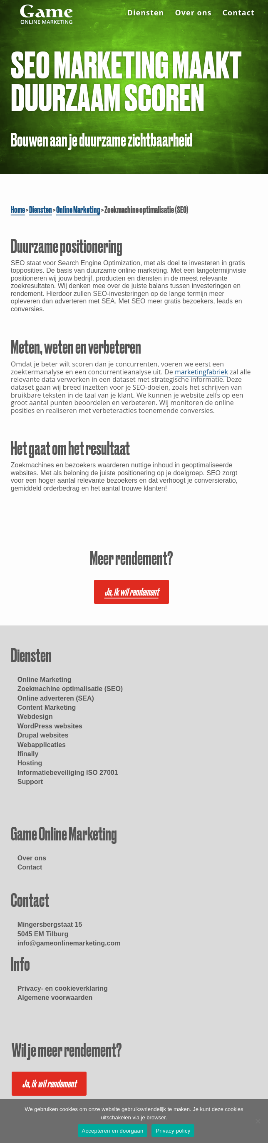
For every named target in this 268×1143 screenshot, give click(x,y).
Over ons (193, 13)
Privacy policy (173, 1131)
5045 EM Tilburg (42, 934)
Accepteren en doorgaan (113, 1131)
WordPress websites (49, 726)
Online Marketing (78, 209)
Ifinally (28, 753)
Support (30, 781)
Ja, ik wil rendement (131, 592)
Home (18, 209)
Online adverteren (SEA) (55, 698)
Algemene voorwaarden (55, 997)
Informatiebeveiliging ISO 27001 (67, 772)
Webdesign (35, 716)
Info (20, 964)
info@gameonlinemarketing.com (69, 943)
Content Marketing (46, 707)
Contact (239, 13)
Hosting (29, 763)
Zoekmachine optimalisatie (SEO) (70, 688)
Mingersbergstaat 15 (49, 924)
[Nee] (257, 1121)
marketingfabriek (201, 371)
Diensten (145, 13)
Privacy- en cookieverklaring (62, 988)
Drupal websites (43, 735)
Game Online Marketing (64, 833)
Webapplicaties (41, 744)
